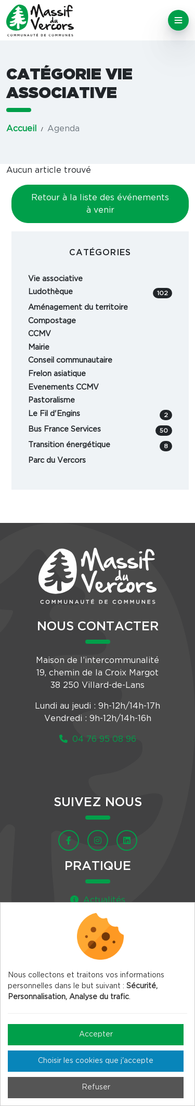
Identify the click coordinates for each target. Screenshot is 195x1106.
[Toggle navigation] (178, 20)
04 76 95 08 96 (97, 739)
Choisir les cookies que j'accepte (95, 1060)
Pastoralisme (51, 400)
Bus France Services (100, 430)
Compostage (52, 321)
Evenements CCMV (63, 387)
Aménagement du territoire (78, 307)
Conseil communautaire (70, 360)
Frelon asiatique (57, 374)
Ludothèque (100, 293)
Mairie (38, 347)
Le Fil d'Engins (100, 415)
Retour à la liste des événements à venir (100, 203)
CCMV (39, 334)
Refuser (96, 1087)
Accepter (96, 1034)
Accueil (21, 129)
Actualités (97, 900)
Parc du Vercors (57, 460)
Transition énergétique (100, 446)
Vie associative (55, 279)
